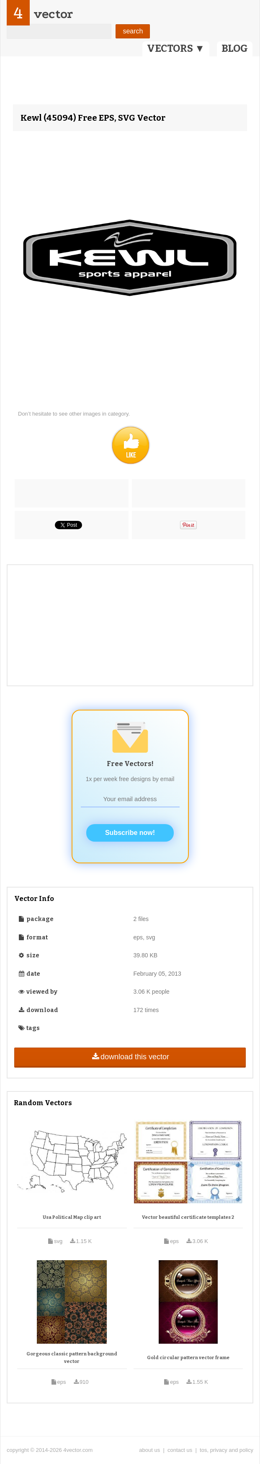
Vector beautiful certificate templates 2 (188, 1217)
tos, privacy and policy (226, 1450)
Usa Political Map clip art (72, 1217)
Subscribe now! (130, 832)
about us (149, 1450)
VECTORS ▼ (176, 48)
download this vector (130, 1057)
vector (53, 14)
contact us (179, 1450)
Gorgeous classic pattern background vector (71, 1357)
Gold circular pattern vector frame (188, 1357)
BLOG (234, 48)
